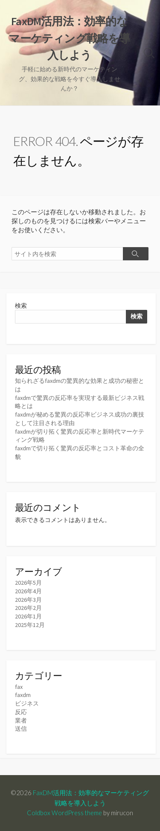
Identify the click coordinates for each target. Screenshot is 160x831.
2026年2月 (28, 608)
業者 (21, 720)
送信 (21, 728)
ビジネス (27, 703)
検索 (21, 305)
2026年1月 (28, 616)
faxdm (23, 695)
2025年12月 (30, 625)
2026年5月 (28, 582)
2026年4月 (28, 591)
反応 (21, 712)
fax (19, 687)
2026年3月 (28, 600)
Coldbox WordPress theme (64, 812)
